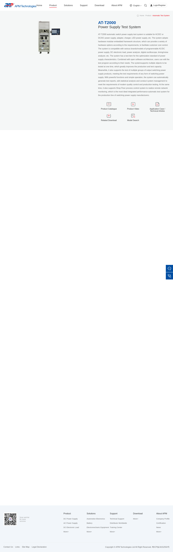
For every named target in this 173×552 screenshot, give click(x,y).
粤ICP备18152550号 (161, 547)
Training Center (116, 527)
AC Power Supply (71, 523)
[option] (46, 40)
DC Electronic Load (71, 527)
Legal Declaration (39, 547)
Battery (89, 523)
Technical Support (117, 519)
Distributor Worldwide (118, 523)
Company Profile (163, 519)
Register (162, 5)
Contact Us (8, 547)
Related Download (109, 120)
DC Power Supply (71, 519)
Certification (161, 523)
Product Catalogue (109, 109)
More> (66, 532)
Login (155, 5)
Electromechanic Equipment (98, 527)
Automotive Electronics (96, 519)
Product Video (133, 109)
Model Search (133, 120)
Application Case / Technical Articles (157, 110)
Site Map (25, 547)
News (158, 527)
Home (142, 15)
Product (148, 15)
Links (17, 547)
